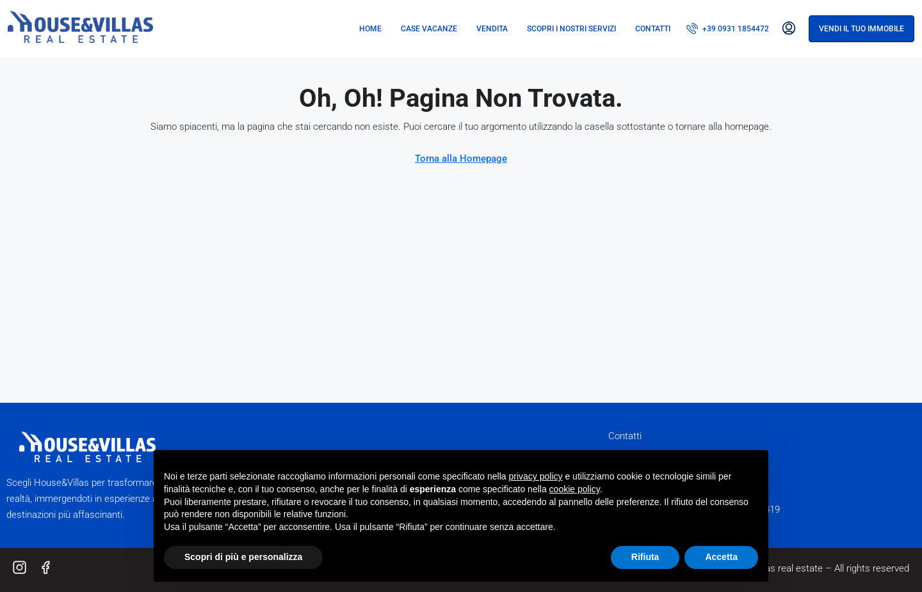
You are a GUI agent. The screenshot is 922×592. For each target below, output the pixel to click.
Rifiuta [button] (645, 557)
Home (370, 28)
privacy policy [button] (536, 476)
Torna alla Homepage (461, 158)
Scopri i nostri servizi (571, 28)
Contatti (652, 28)
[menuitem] (727, 29)
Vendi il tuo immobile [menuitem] (861, 28)
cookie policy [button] (574, 489)
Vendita (492, 28)
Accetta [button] (721, 557)
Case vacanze (429, 28)
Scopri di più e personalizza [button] (243, 557)
